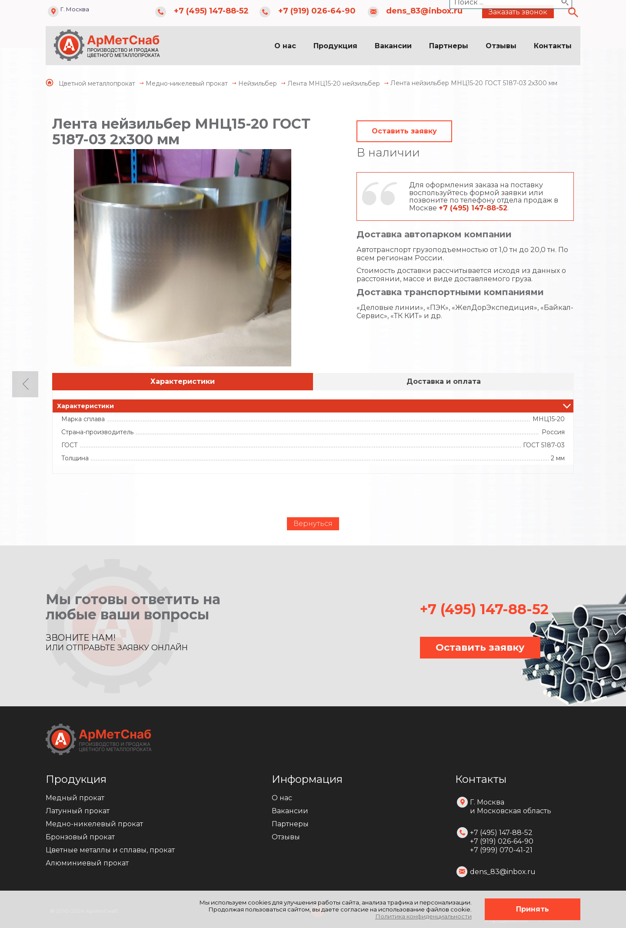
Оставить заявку (404, 131)
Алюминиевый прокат (87, 863)
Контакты (553, 46)
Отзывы (501, 46)
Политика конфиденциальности (423, 916)
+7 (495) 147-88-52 (211, 11)
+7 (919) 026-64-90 (317, 11)
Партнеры (448, 46)
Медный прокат (75, 798)
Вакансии (393, 46)
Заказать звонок (518, 12)
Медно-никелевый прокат (94, 824)
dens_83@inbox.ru (424, 11)
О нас (285, 46)
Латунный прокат (78, 811)
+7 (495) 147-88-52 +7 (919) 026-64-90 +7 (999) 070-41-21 (501, 841)
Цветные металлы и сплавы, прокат (110, 850)
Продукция (335, 46)
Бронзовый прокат (80, 837)
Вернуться (313, 523)
